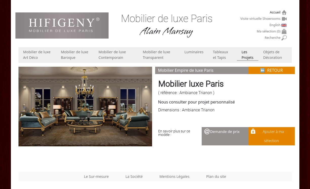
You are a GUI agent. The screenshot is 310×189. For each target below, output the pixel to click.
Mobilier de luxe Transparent (156, 54)
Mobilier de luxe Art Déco (36, 54)
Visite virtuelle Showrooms (261, 18)
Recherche (273, 37)
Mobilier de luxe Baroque (74, 54)
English (276, 25)
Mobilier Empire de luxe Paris (186, 70)
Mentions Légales (174, 176)
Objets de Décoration (272, 54)
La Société (134, 176)
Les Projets (247, 54)
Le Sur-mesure (96, 176)
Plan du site (216, 176)
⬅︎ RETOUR (271, 70)
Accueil (276, 12)
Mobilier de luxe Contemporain (112, 54)
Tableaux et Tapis (220, 54)
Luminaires (193, 51)
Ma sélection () (269, 31)
